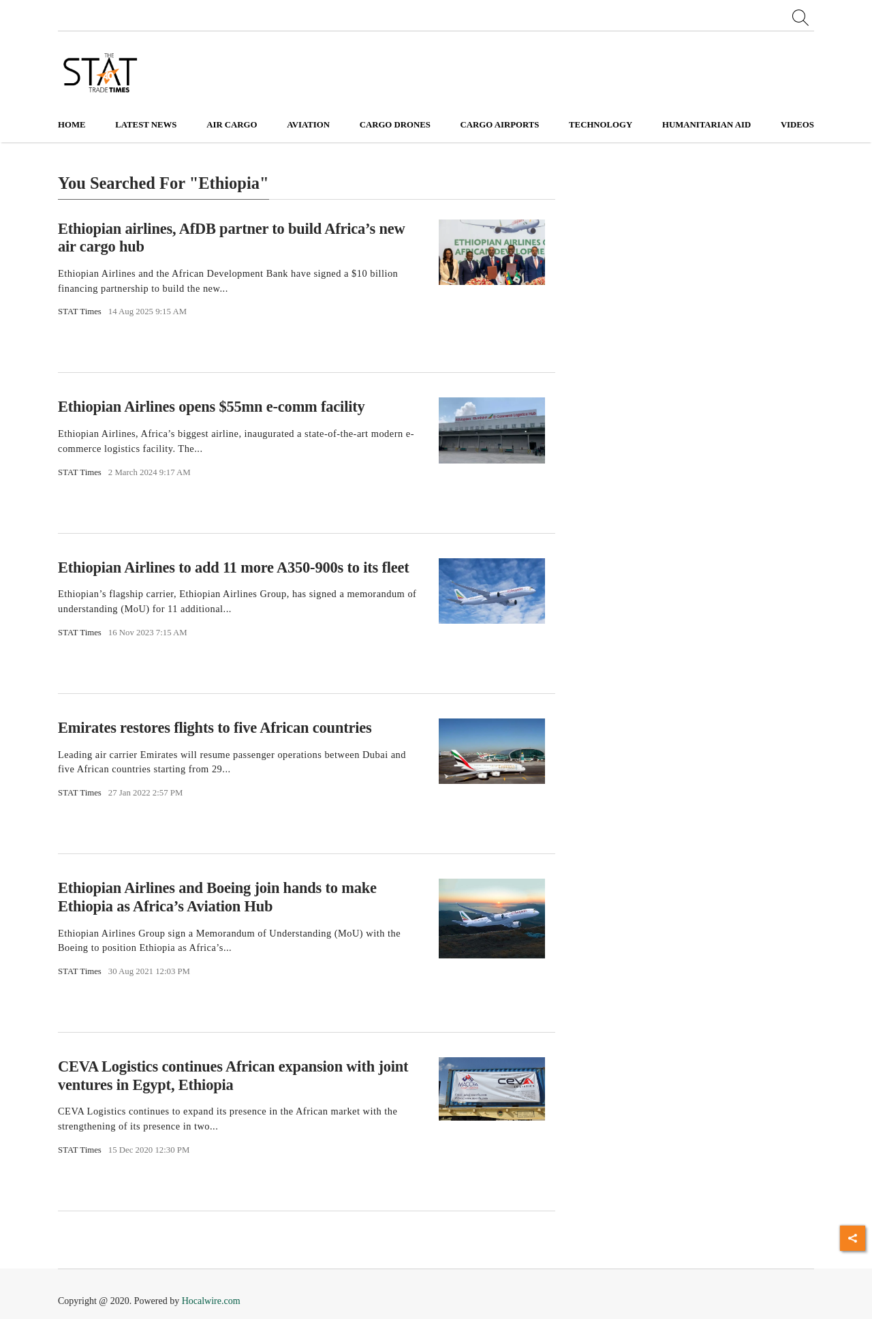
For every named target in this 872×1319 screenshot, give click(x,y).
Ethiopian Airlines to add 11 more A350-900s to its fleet (233, 567)
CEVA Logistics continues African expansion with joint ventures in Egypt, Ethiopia (233, 1075)
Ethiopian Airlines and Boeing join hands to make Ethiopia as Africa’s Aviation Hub (217, 897)
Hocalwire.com (211, 1301)
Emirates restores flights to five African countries (215, 727)
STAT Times (80, 311)
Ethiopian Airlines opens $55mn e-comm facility (211, 406)
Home (72, 125)
